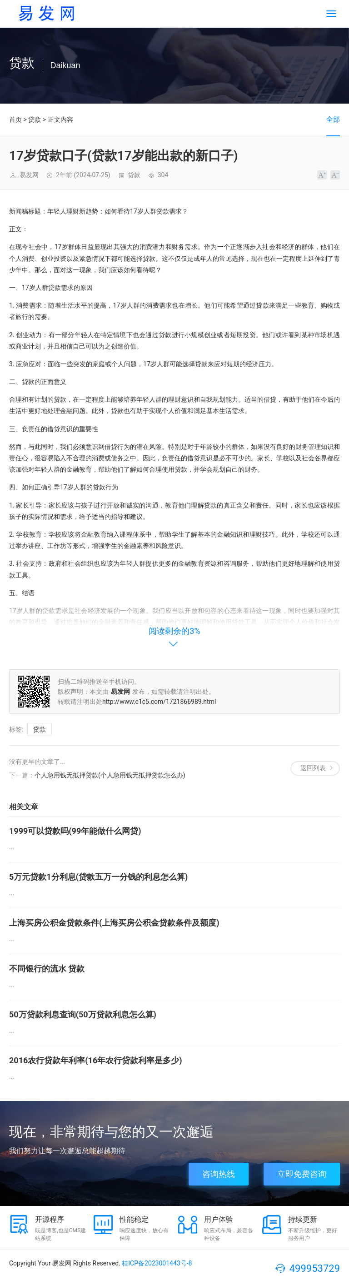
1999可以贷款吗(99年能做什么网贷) (75, 831)
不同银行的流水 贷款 (47, 968)
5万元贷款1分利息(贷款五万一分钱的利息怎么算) (98, 877)
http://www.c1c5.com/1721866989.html (159, 701)
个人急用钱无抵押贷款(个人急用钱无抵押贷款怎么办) (110, 775)
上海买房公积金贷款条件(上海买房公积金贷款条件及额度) (114, 922)
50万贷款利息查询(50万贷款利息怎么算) (82, 1014)
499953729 (314, 1268)
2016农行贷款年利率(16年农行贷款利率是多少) (95, 1060)
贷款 (34, 119)
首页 (15, 119)
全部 (333, 119)
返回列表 (313, 768)
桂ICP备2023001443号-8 (157, 1263)
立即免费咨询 (301, 1174)
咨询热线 (218, 1174)
